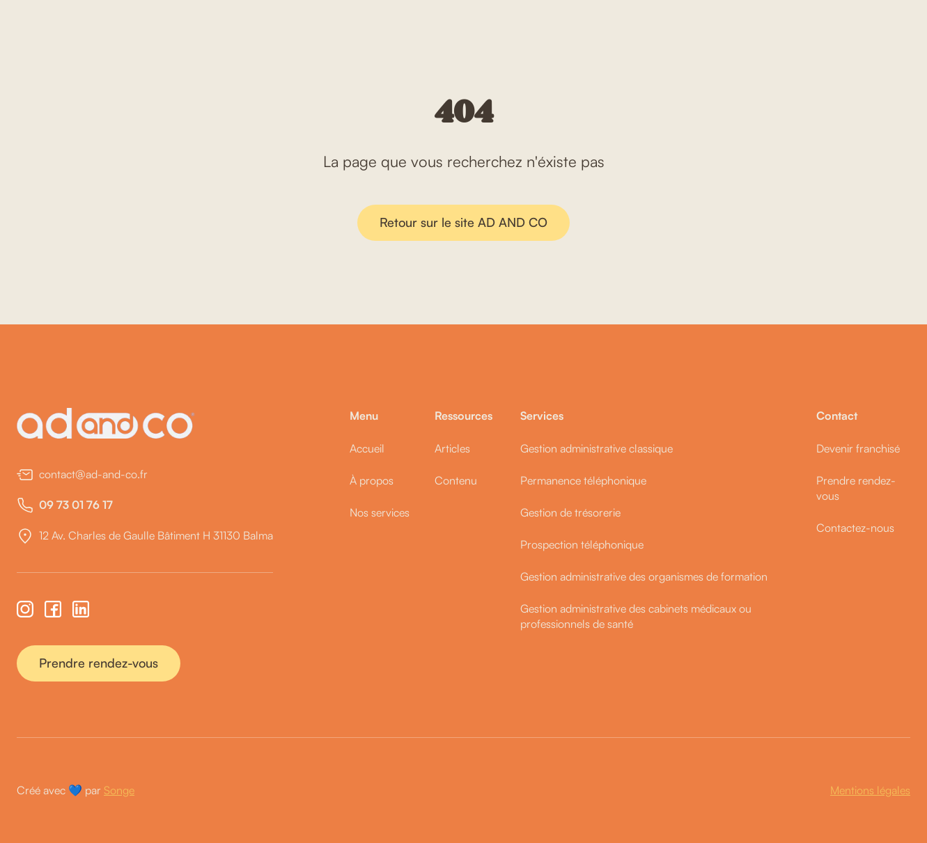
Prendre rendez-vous (98, 662)
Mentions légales (870, 790)
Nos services (380, 512)
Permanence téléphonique (583, 480)
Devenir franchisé (858, 448)
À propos (372, 480)
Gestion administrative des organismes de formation (644, 576)
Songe (119, 790)
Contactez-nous (855, 528)
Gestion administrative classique (596, 448)
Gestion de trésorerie (570, 512)
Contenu (456, 480)
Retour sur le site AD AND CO (463, 222)
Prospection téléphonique (582, 544)
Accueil (367, 448)
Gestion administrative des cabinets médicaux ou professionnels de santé (635, 616)
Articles (452, 448)
